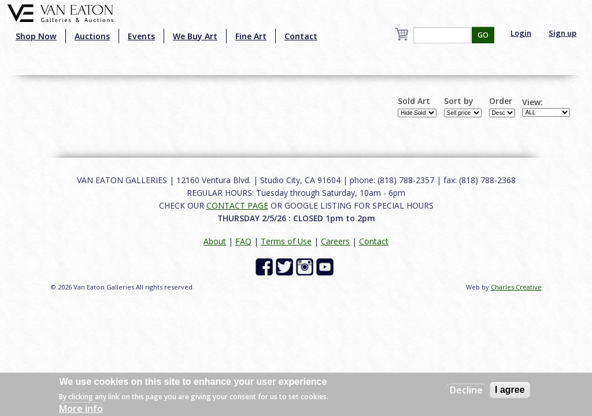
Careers (335, 241)
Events (141, 36)
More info (81, 408)
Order (500, 101)
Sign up (562, 33)
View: (532, 102)
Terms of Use (286, 241)
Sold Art (414, 101)
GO (483, 35)
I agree (510, 390)
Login (520, 33)
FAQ (243, 241)
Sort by (458, 101)
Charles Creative (516, 287)
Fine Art (251, 36)
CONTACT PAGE (237, 205)
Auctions (92, 36)
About (215, 241)
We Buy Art (195, 36)
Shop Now (36, 36)
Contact (300, 36)
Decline (466, 390)
